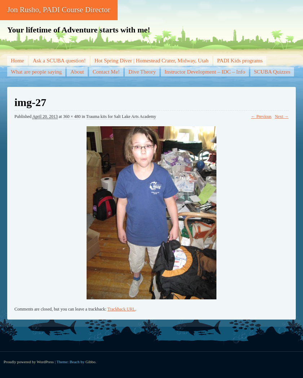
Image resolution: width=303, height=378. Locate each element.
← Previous (261, 116)
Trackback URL (121, 309)
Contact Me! (106, 72)
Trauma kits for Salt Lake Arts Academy (121, 116)
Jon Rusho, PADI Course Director (58, 9)
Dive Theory (142, 72)
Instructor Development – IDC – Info (204, 72)
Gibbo (90, 362)
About (77, 72)
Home (17, 60)
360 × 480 (72, 116)
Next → (282, 116)
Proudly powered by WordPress (29, 362)
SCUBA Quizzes (272, 72)
